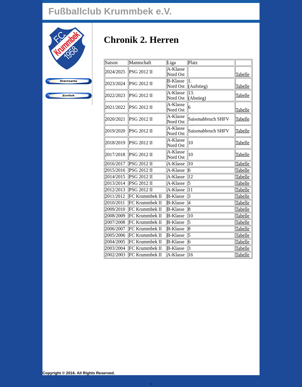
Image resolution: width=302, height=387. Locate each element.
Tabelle (243, 74)
